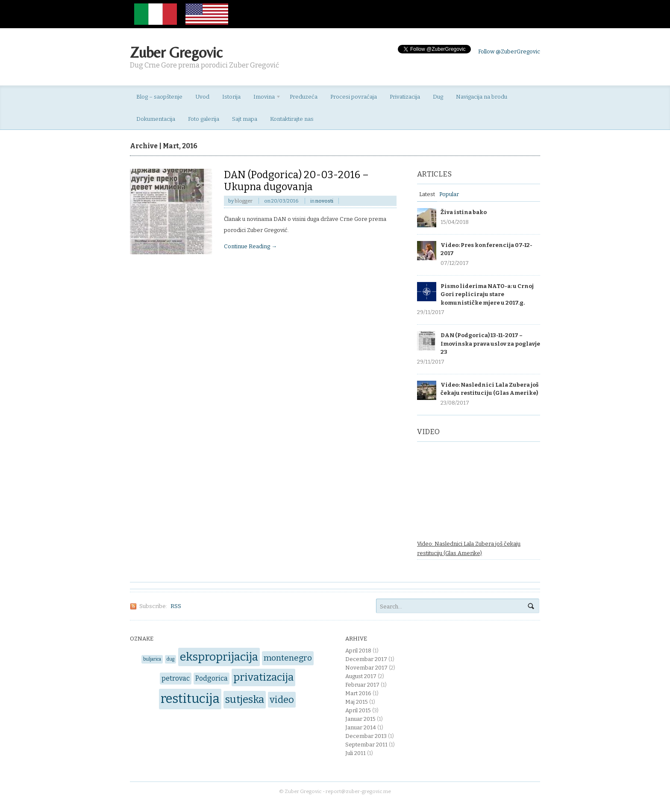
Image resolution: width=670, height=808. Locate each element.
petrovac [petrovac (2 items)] (176, 678)
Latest (427, 194)
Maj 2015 (356, 702)
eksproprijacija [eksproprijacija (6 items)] (219, 657)
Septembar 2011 (366, 744)
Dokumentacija (155, 119)
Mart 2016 (358, 693)
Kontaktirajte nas (292, 119)
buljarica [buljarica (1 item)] (152, 659)
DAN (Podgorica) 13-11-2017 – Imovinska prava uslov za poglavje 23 (490, 343)
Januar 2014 (360, 727)
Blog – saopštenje (159, 97)
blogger (244, 201)
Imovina (264, 98)
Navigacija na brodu (481, 97)
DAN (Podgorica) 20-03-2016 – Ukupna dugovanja (296, 181)
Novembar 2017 (366, 667)
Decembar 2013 (366, 736)
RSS (175, 606)
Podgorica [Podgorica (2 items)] (211, 678)
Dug (438, 97)
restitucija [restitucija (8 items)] (190, 698)
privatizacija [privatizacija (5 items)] (263, 677)
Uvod (202, 97)
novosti (324, 201)
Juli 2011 (355, 753)
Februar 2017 (362, 685)
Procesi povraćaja (353, 97)
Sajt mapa (244, 119)
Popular (449, 194)
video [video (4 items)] (282, 699)
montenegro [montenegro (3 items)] (288, 658)
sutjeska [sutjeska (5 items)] (244, 699)
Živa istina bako (464, 212)
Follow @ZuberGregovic (509, 51)
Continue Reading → (250, 246)
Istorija (231, 97)
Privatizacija (405, 97)
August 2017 (360, 676)
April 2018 (358, 650)
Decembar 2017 (366, 659)
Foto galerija (203, 119)
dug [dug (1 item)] (170, 659)
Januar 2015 (360, 719)
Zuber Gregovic (176, 52)
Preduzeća (303, 97)
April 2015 (358, 710)
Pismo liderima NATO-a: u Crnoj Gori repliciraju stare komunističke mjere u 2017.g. (487, 294)
